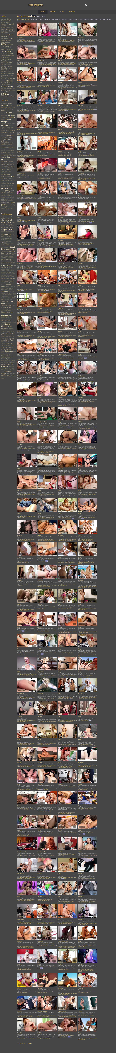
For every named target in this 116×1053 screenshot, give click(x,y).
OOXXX (3, 64)
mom (3, 180)
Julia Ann (4, 291)
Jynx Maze (11, 291)
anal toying (45, 472)
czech (41, 267)
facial (9, 147)
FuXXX (11, 39)
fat (6, 149)
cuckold (10, 132)
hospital (64, 698)
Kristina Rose (8, 299)
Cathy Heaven (10, 257)
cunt (9, 137)
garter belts (23, 336)
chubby (8, 127)
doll (85, 201)
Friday (10, 275)
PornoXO (4, 71)
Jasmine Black (10, 280)
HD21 (8, 42)
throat (8, 205)
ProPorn (10, 71)
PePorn (9, 64)
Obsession (4, 331)
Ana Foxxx (9, 227)
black (2, 119)
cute (2, 139)
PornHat (4, 68)
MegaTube (4, 61)
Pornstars (53, 11)
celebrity (87, 808)
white (2, 210)
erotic (72, 267)
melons (9, 176)
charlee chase (61, 654)
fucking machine (84, 379)
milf (12, 176)
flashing (65, 608)
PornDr (3, 66)
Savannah (9, 351)
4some (41, 199)
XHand (9, 90)
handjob (4, 157)
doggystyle (5, 143)
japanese (11, 165)
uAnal (12, 83)
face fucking (10, 146)
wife (6, 210)
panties (11, 185)
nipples (8, 182)
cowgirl (12, 130)
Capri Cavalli (4, 256)
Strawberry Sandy (9, 362)
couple (7, 130)
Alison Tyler (8, 224)
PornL (3, 70)
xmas (72, 1036)
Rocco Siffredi (5, 341)
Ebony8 (9, 32)
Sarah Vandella (6, 349)
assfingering (23, 198)
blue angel (51, 943)
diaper (33, 448)
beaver (42, 402)
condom (85, 474)
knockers (3, 168)
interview (80, 632)
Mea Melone (12, 314)
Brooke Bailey (10, 254)
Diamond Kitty (9, 269)
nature (13, 180)
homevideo (4, 161)
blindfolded (49, 788)
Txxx (8, 83)
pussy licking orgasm (54, 19)
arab (82, 289)
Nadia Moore (5, 325)
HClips (3, 42)
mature (3, 176)
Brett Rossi (4, 251)
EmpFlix (3, 35)
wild (9, 210)
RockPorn (4, 73)
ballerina (42, 64)
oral (8, 183)
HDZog (3, 46)
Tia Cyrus (11, 368)
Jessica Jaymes (10, 286)
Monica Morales (6, 320)
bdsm (10, 111)
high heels (6, 159)
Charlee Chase (5, 261)
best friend (65, 675)
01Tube (3, 19)
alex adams (26, 110)
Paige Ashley (11, 331)
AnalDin (3, 26)
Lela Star (7, 304)
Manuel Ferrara (7, 312)
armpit (41, 698)
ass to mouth (23, 40)
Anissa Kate (6, 235)
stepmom (102, 19)
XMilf (13, 90)
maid (44, 290)
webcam (8, 208)
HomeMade (4, 48)
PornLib (8, 70)
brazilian (52, 245)
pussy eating (64, 19)
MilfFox (11, 61)
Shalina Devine (6, 356)
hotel (63, 427)
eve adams (91, 562)
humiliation (28, 969)
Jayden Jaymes (9, 283)
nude (11, 182)
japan (91, 19)
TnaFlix (9, 81)
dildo (6, 141)
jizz (2, 166)
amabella (42, 943)
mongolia (108, 19)
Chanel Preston (6, 259)
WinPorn (4, 90)
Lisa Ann (8, 307)
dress (82, 449)
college (3, 128)
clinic (31, 968)
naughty (3, 182)
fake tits (13, 147)
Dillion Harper (5, 270)
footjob (95, 356)
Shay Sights (8, 357)
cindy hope (40, 945)
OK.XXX (9, 63)
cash (64, 405)
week (43, 16)
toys (5, 207)
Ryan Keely (9, 343)
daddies (59, 497)
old (5, 183)
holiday (66, 562)
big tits (12, 117)
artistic (41, 85)
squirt (11, 199)
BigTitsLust (9, 29)
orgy (2, 185)
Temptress (4, 368)
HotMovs (10, 48)
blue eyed (44, 677)
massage (3, 172)
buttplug (83, 428)
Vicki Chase (10, 377)
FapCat (9, 35)
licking (9, 169)
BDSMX (13, 27)
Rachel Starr (4, 336)
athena (26, 877)
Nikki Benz (10, 328)
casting (11, 125)
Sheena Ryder (5, 359)
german (12, 154)
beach (84, 788)
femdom (8, 150)
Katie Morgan (8, 294)
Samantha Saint (5, 345)
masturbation (6, 174)
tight (11, 205)
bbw (7, 111)
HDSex (4, 44)
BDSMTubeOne (5, 27)
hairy (14, 155)
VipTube (3, 88)
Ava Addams (5, 245)
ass (11, 107)
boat (63, 994)
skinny (3, 197)
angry (29, 922)
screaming (3, 195)
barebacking (29, 424)
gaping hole (44, 900)
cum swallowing (21, 1038)
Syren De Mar (5, 364)
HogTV (8, 46)
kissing (13, 166)
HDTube (10, 44)
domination (68, 133)
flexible (85, 244)
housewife (19, 745)
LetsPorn (4, 55)
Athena (4, 243)
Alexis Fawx (6, 222)
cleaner (47, 427)
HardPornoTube (6, 40)
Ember (9, 272)
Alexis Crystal (6, 220)
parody (18, 290)
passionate (28, 87)
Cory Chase (6, 265)
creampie (4, 132)
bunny (52, 922)
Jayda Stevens (5, 281)
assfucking (10, 109)
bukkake (90, 517)
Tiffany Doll (4, 370)
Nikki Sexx (3, 330)
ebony (10, 144)
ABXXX (3, 24)
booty (3, 123)
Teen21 (3, 81)
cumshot (10, 136)
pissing (7, 186)
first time (24, 835)
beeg (32, 19)
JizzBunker (6, 51)
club (53, 154)
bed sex (22, 220)
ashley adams (43, 111)
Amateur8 (10, 24)
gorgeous (66, 517)
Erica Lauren (6, 273)
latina (8, 168)
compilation (8, 128)
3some (9, 103)
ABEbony (10, 20)
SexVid (7, 77)
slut (6, 197)
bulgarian (80, 698)
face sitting (4, 147)
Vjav (14, 88)
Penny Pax (4, 333)
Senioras (11, 73)
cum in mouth (5, 134)
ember (34, 584)
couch (91, 561)
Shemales (72, 11)
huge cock (67, 427)
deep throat (8, 139)
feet (9, 149)
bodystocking (20, 41)
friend (13, 152)
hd (2, 159)
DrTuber (4, 33)
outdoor (6, 185)
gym (89, 244)
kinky (8, 166)
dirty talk (88, 221)
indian (13, 163)
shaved (9, 195)
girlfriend (3, 155)
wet (12, 208)
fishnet (28, 41)
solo (2, 199)
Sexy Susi (8, 354)
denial (24, 244)
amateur (4, 105)
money (96, 19)
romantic (3, 194)
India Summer (10, 278)
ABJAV (3, 22)
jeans (71, 813)
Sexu (3, 77)
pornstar (4, 188)
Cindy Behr (11, 263)
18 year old (4, 103)
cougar (3, 130)
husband (9, 163)
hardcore (11, 157)
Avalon (7, 247)
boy (65, 177)
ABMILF (8, 22)
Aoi (5, 236)
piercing (3, 186)
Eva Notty (13, 273)
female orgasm (31, 63)
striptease (10, 200)
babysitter (48, 991)
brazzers (19, 21)
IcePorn (3, 49)
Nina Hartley (10, 330)
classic (27, 156)
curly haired (68, 222)
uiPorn (3, 84)
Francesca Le (4, 275)
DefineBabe (4, 31)
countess (30, 1015)
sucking (3, 203)
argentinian (42, 517)
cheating (3, 127)
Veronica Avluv (5, 375)
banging (94, 267)
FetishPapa (5, 37)
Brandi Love (10, 249)
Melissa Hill (6, 316)
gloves (47, 86)
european (4, 146)
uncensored (10, 206)
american (11, 105)
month (38, 16)
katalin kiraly (54, 945)
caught (68, 177)
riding (8, 192)
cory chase (80, 609)
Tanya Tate (11, 366)
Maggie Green (7, 310)
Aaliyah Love (5, 217)
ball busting (43, 311)
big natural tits (4, 117)
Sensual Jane (9, 352)
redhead (3, 192)
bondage (11, 122)
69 (61, 744)
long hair (8, 171)
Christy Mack (4, 263)
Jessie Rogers (4, 288)
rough (8, 194)
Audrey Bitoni (10, 243)
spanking (7, 199)
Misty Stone (8, 319)
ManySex (10, 55)
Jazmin (3, 285)
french (9, 152)
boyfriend (60, 405)
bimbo (50, 629)
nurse (59, 878)
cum (14, 132)
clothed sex (94, 586)
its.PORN (10, 49)
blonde (8, 119)
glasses (64, 88)
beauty (3, 113)
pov (10, 188)
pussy (7, 191)
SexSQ (11, 75)
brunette (4, 125)
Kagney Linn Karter (6, 293)
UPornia (8, 84)
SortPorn (11, 79)
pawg (71, 379)
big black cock (67, 40)
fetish (12, 150)
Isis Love (3, 280)
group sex (9, 155)
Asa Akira (9, 238)
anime (70, 19)
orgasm (12, 183)
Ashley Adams (5, 239)
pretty (55, 652)
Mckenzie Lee (4, 314)
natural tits (8, 180)
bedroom (72, 63)
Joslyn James (8, 289)
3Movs (9, 19)
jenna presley (65, 201)
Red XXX (11, 336)
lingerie (3, 171)
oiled (2, 183)
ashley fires (47, 675)
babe (3, 111)
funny (2, 154)
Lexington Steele (6, 305)
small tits (11, 197)
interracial (4, 165)
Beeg (3, 29)
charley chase (31, 697)
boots (22, 610)
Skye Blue (7, 360)
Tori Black (9, 370)
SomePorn (4, 79)
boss (71, 290)
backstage (83, 539)
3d (61, 132)
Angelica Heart (5, 231)
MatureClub (5, 57)
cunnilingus (4, 137)
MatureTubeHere (6, 59)
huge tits (3, 163)
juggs (5, 166)
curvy (12, 137)
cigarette (87, 744)
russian (12, 194)
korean (75, 19)
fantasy (3, 149)
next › (29, 1043)
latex (93, 155)
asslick (21, 335)
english (69, 923)
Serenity (3, 354)
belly (34, 516)
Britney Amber (6, 253)
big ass (9, 113)
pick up (74, 379)
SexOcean (4, 75)
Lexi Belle (13, 304)
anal (3, 107)
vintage (3, 208)
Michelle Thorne (5, 317)
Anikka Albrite (8, 233)
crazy (63, 855)
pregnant (80, 834)
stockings (4, 200)
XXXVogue (4, 96)
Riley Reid (9, 340)
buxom (50, 177)
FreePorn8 (4, 39)
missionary (4, 178)
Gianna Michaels (5, 276)
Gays (62, 11)
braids (45, 652)
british (13, 123)
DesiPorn (12, 31)
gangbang (7, 154)
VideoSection (7, 86)
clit (62, 291)
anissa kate (63, 244)
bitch (34, 877)
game (28, 835)
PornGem (10, 66)
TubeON (3, 83)
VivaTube (9, 88)
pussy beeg (86, 19)
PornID (10, 68)
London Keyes (5, 309)
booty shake (8, 123)
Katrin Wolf (8, 296)
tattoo (8, 203)
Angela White (7, 230)
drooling (48, 811)
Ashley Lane (7, 241)
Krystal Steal (5, 302)
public (3, 190)
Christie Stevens (10, 262)
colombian (90, 448)
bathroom (71, 946)
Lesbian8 (9, 54)
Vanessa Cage (10, 373)
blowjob (4, 122)
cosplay (79, 654)
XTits (7, 92)
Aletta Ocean (9, 218)
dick (2, 141)
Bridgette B (11, 251)
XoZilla (3, 92)
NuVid (3, 63)
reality (12, 191)
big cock (11, 115)
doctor (80, 19)
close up (13, 127)
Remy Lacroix (4, 338)
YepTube (12, 96)
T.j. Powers (7, 365)
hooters (11, 161)
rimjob (12, 192)
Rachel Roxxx (9, 335)
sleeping (45, 19)
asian (7, 107)
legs (12, 168)
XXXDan (5, 94)
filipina (22, 245)
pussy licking (38, 19)
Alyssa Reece (4, 226)
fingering (4, 152)
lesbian (3, 169)
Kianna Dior (7, 298)
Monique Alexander (6, 322)
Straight (43, 11)
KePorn (3, 53)
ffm (87, 65)
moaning (11, 178)
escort (69, 497)
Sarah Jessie (8, 347)
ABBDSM (4, 20)
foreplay (67, 813)
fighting (72, 358)
